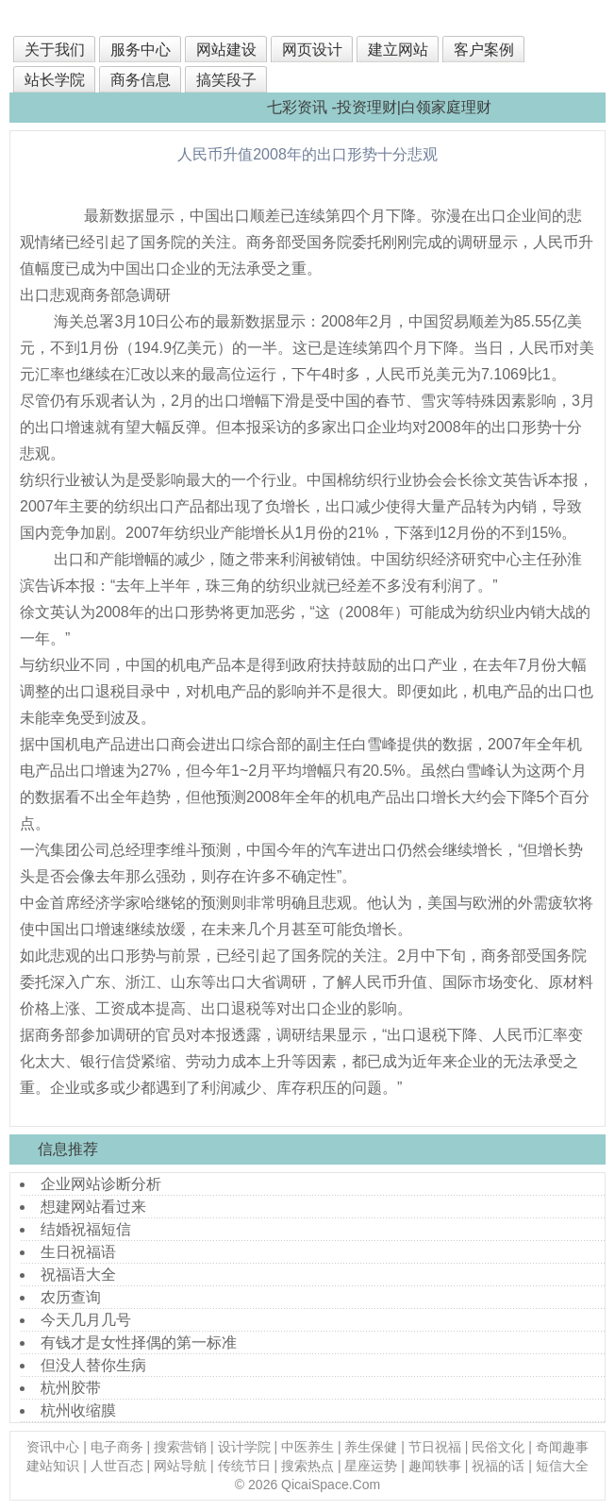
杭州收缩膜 (78, 1410)
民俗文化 (498, 1446)
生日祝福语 (78, 1252)
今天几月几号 (86, 1320)
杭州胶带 (71, 1388)
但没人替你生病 (93, 1365)
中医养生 (307, 1446)
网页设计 (312, 50)
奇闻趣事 (562, 1446)
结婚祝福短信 (86, 1229)
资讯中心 (52, 1446)
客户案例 (484, 50)
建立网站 (398, 50)
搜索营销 (180, 1446)
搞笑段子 (226, 80)
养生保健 (370, 1446)
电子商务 (117, 1446)
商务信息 (140, 80)
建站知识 (52, 1465)
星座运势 (370, 1465)
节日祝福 (434, 1446)
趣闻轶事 (434, 1465)
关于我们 (55, 50)
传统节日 (244, 1465)
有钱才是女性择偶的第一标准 (139, 1342)
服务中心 (140, 50)
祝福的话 (498, 1465)
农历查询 (71, 1297)
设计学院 (244, 1446)
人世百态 (117, 1465)
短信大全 (562, 1465)
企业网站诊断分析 (101, 1184)
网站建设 (226, 50)
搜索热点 (307, 1465)
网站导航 (180, 1465)
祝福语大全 (78, 1275)
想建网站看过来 (93, 1207)
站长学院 (55, 80)
